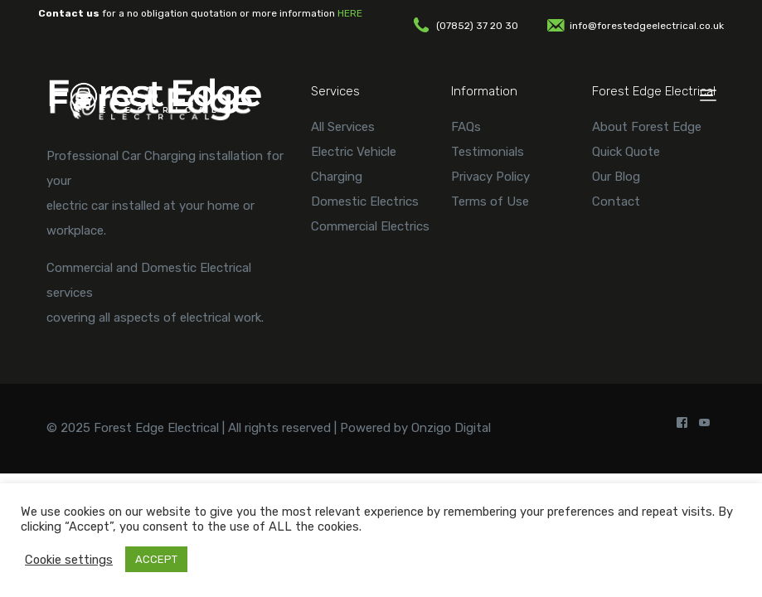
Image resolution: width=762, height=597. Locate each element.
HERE (349, 13)
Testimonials (487, 151)
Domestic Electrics (365, 201)
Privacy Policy (490, 176)
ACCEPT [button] (156, 559)
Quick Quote (626, 151)
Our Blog (616, 176)
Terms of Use (490, 201)
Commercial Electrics (370, 226)
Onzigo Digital (451, 427)
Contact (616, 201)
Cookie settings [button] (69, 559)
